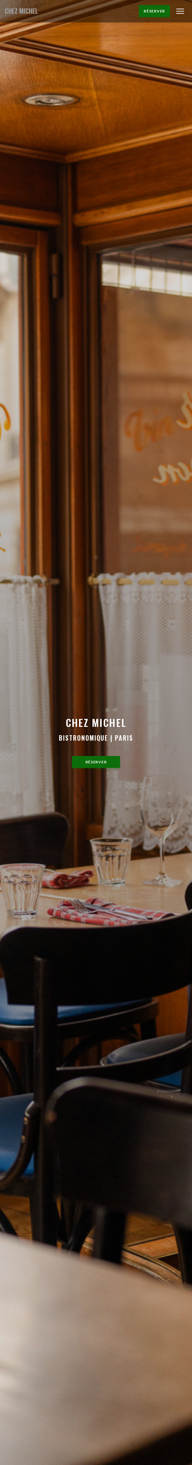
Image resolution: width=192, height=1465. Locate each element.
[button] (180, 11)
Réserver (154, 11)
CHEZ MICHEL (21, 11)
